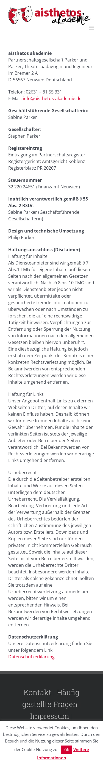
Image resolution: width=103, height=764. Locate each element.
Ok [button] (66, 749)
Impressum (49, 716)
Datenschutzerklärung (31, 657)
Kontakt (37, 692)
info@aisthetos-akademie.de (52, 98)
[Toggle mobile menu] (92, 28)
